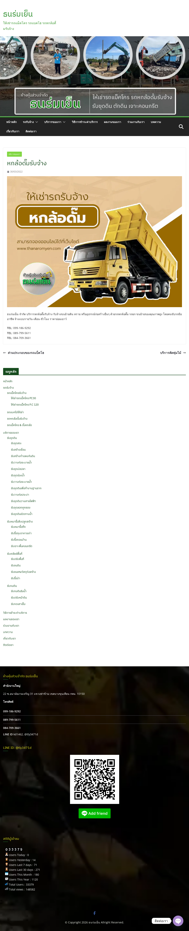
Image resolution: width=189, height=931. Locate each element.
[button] (36, 122)
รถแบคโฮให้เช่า (15, 412)
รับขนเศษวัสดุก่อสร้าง (23, 572)
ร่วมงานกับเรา (136, 122)
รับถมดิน (12, 586)
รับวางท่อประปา (20, 494)
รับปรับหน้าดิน (19, 597)
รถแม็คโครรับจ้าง (17, 393)
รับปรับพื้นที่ (17, 559)
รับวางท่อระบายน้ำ (21, 462)
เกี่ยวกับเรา (12, 131)
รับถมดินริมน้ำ (19, 591)
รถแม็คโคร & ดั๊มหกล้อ (19, 425)
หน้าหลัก (11, 122)
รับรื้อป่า (15, 578)
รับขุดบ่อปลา (18, 469)
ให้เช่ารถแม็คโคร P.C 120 (25, 404)
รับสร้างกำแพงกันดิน (23, 456)
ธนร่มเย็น (18, 14)
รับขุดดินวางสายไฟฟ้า (23, 501)
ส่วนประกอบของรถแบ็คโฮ (23, 353)
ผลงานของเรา (112, 122)
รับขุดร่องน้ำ (18, 475)
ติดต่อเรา (31, 131)
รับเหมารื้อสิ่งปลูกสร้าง (20, 521)
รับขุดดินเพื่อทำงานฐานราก (26, 488)
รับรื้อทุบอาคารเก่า (21, 533)
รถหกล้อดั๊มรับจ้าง (17, 418)
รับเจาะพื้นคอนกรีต (21, 546)
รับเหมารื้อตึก (18, 527)
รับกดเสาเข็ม (18, 604)
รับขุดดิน (12, 438)
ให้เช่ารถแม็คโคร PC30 (23, 398)
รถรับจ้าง (28, 122)
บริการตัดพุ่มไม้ (173, 353)
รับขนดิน (15, 565)
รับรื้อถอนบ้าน (19, 539)
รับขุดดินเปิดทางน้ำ (21, 514)
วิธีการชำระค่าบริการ (85, 122)
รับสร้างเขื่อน (18, 449)
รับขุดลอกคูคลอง (20, 507)
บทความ (156, 122)
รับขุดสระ (16, 443)
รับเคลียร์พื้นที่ (14, 553)
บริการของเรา (52, 122)
